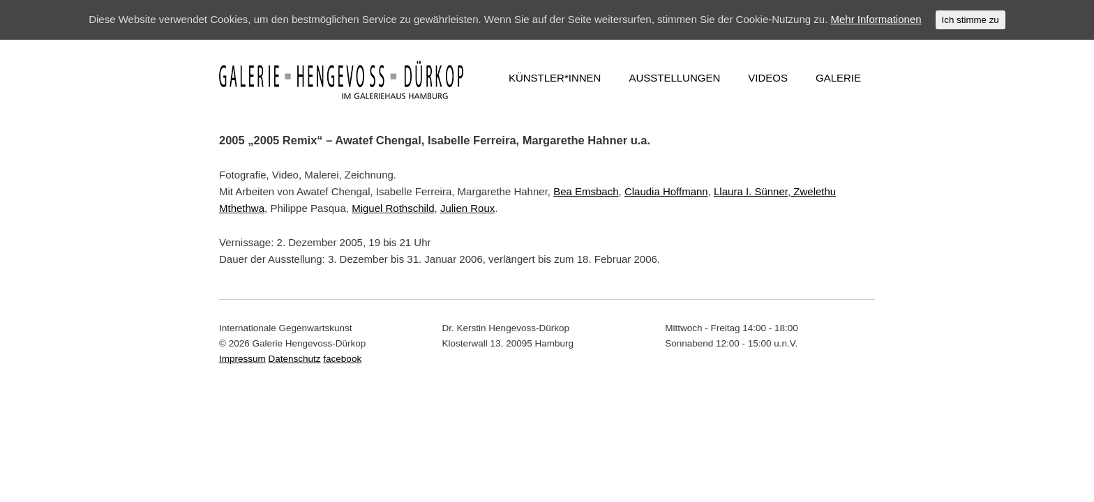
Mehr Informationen (876, 19)
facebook (342, 358)
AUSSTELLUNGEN (674, 78)
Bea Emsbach (585, 191)
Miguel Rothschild (393, 208)
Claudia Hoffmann (666, 191)
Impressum (242, 358)
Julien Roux (467, 208)
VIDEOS (768, 78)
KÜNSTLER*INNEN (555, 78)
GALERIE (838, 78)
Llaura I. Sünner (751, 191)
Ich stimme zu (970, 20)
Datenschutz (295, 358)
